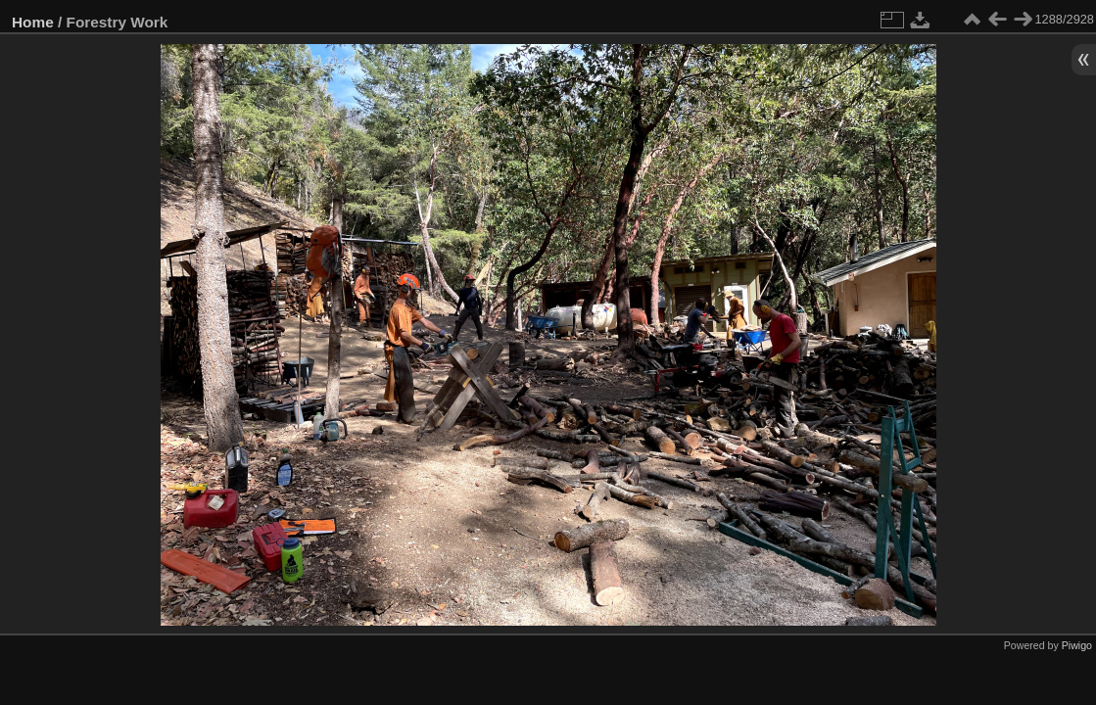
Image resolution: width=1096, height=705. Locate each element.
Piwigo (1077, 645)
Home (33, 22)
